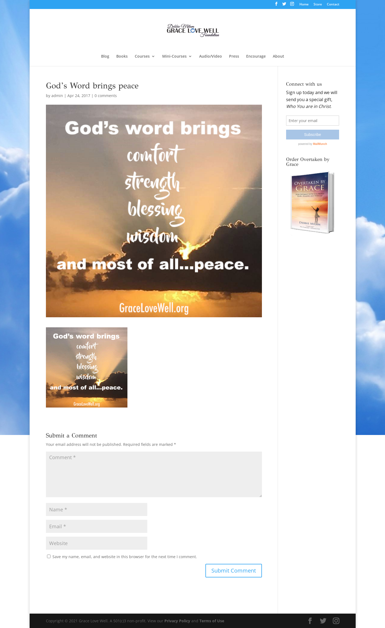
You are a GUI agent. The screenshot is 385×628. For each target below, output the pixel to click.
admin (57, 95)
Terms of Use (211, 620)
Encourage (256, 56)
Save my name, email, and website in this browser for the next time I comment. (124, 556)
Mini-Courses (174, 56)
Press (234, 56)
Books (122, 56)
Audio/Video (210, 56)
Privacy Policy (177, 620)
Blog (105, 56)
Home (304, 5)
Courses (142, 56)
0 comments (106, 95)
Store (318, 5)
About (278, 56)
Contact (333, 5)
